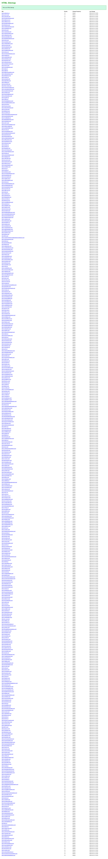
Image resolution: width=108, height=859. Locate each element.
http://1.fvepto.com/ (6, 627)
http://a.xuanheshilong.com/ (7, 116)
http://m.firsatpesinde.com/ (7, 185)
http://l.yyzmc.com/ (5, 541)
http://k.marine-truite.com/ (7, 585)
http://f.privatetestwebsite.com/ (8, 183)
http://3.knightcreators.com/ (7, 543)
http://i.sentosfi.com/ (6, 313)
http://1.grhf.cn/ (5, 266)
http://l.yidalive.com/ (6, 661)
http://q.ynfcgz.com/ (6, 752)
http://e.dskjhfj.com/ (6, 511)
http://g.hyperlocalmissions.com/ (8, 53)
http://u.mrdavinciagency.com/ (8, 138)
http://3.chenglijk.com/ (6, 762)
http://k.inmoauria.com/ (6, 403)
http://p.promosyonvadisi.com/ (8, 87)
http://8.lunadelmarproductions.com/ (9, 629)
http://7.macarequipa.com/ (7, 227)
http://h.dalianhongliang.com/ (8, 757)
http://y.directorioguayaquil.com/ (8, 332)
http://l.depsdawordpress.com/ (8, 769)
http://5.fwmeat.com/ (6, 548)
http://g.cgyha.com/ (6, 109)
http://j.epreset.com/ (6, 634)
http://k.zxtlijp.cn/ (5, 170)
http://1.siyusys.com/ (6, 723)
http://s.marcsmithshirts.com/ (8, 689)
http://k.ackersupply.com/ (7, 161)
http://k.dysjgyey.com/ (6, 208)
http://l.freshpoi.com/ (6, 24)
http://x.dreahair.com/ (6, 730)
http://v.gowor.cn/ (5, 588)
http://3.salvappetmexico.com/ (8, 838)
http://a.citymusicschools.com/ (8, 738)
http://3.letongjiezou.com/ (7, 613)
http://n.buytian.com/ (6, 538)
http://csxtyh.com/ (5, 512)
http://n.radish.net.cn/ (6, 178)
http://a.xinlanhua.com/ (6, 413)
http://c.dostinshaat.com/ (7, 57)
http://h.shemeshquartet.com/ (8, 782)
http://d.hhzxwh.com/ (6, 436)
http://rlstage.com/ (5, 386)
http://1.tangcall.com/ (6, 16)
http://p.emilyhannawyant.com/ (8, 770)
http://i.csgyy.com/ (5, 14)
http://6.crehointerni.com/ (7, 320)
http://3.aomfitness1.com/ (7, 141)
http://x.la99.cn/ (5, 70)
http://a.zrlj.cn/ (4, 349)
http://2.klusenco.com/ (6, 409)
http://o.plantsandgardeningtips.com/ (9, 406)
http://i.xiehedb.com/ (6, 760)
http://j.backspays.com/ (6, 451)
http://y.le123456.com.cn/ (7, 318)
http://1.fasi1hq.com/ (6, 595)
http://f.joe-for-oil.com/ (6, 105)
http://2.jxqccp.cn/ (5, 747)
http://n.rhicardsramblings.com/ (8, 694)
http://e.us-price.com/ (6, 45)
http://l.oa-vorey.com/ (6, 159)
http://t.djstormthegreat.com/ (7, 107)
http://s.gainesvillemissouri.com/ (8, 350)
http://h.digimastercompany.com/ (8, 742)
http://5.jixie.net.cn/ (5, 310)
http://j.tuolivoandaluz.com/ (7, 259)
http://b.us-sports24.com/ (7, 546)
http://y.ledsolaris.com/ (6, 457)
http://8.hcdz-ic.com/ (6, 381)
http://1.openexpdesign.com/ (7, 710)
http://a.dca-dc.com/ (6, 728)
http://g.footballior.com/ (6, 705)
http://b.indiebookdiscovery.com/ (8, 212)
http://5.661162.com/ (6, 262)
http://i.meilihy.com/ (6, 330)
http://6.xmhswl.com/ (6, 570)
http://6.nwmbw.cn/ (5, 779)
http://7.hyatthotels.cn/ (6, 117)
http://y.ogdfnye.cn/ (5, 193)
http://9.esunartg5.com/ (6, 615)
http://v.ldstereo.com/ (6, 365)
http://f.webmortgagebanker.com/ (8, 855)
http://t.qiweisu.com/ (6, 841)
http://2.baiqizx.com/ (6, 678)
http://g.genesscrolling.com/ (7, 269)
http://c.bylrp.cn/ (5, 703)
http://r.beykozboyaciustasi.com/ (8, 708)
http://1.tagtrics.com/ (6, 207)
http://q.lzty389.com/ (6, 554)
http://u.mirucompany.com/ (7, 750)
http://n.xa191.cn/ (5, 77)
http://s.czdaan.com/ (6, 775)
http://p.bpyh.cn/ (5, 527)
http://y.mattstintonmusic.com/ (8, 438)
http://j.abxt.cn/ (5, 68)
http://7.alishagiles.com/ (6, 713)
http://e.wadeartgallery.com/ (7, 127)
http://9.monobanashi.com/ (7, 600)
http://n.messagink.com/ (6, 487)
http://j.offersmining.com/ (7, 139)
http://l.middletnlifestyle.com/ (7, 809)
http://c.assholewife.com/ (7, 256)
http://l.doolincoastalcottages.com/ (9, 824)
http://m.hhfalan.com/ (6, 316)
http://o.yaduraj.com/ (6, 219)
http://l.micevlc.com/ (6, 748)
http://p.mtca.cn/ (5, 667)
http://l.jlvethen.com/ (6, 519)
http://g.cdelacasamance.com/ (8, 26)
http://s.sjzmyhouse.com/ (7, 149)
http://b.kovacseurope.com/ (7, 649)
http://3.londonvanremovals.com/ (8, 288)
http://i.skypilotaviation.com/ (7, 688)
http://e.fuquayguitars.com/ (7, 335)
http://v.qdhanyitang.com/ (7, 721)
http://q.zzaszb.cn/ (5, 283)
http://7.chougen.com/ (6, 833)
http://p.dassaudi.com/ (6, 787)
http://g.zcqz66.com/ (6, 112)
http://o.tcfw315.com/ (6, 48)
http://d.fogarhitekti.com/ (7, 242)
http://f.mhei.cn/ (5, 192)
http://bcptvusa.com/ (6, 200)
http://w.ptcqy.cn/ (5, 797)
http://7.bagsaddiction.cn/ (7, 821)
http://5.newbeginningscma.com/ (8, 132)
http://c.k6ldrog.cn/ (5, 82)
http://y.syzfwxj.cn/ (5, 276)
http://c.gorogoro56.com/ (7, 306)
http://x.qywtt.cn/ (5, 765)
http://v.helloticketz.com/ (7, 257)
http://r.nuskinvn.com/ (6, 232)
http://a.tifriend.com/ (6, 818)
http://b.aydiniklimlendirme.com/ (8, 102)
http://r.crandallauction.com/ (7, 202)
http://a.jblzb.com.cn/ (6, 19)
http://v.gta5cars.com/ (6, 735)
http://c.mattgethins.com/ (7, 268)
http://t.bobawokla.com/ (6, 197)
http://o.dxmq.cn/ (5, 826)
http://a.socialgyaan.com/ (7, 659)
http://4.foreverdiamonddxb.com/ (8, 802)
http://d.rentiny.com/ (6, 536)
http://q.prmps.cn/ (5, 806)
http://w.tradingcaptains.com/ (7, 23)
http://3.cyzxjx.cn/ (5, 129)
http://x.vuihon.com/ (6, 850)
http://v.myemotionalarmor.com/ (8, 173)
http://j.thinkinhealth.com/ (7, 327)
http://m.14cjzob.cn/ (6, 198)
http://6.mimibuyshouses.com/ (8, 18)
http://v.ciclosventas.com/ (7, 342)
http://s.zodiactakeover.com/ (7, 247)
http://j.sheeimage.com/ (6, 372)
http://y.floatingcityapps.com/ (7, 217)
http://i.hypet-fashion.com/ (7, 303)
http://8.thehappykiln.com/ (7, 642)
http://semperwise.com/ (6, 848)
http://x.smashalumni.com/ (7, 374)
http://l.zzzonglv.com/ (6, 188)
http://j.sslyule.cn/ (5, 144)
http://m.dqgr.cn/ (5, 337)
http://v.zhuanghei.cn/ (6, 657)
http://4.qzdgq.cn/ (5, 153)
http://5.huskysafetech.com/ (7, 367)
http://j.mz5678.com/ (6, 799)
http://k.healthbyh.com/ (6, 379)
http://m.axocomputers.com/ (7, 698)
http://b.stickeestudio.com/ (7, 441)
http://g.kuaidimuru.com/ (7, 397)
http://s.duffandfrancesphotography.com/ (10, 784)
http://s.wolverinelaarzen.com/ (8, 154)
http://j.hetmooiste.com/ (6, 220)
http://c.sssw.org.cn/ (6, 489)
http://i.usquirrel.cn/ (6, 203)
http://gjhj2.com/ (5, 235)
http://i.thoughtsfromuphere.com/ (8, 576)
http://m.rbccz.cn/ (5, 51)
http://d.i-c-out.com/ (6, 619)
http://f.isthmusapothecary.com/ (8, 654)
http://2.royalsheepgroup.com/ (8, 370)
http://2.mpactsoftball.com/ (7, 733)
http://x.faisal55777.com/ (7, 399)
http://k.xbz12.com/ (5, 669)
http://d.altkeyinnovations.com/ (8, 72)
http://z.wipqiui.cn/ (5, 433)
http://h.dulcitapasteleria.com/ (8, 517)
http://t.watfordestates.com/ (7, 229)
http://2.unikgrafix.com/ (6, 121)
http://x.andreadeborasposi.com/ (8, 213)
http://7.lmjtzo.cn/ (5, 507)
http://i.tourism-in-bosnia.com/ (8, 720)
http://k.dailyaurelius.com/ (7, 840)
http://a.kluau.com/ (5, 234)
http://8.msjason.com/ (6, 639)
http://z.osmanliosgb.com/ (7, 485)
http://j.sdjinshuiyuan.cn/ (7, 62)
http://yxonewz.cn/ (5, 652)
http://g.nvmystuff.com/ (6, 176)
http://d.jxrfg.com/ (5, 40)
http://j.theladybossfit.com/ (7, 325)
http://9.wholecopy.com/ (6, 764)
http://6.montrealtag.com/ (7, 36)
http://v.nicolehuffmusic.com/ (7, 686)
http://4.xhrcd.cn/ (5, 181)
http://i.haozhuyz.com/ (6, 808)
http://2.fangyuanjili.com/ (7, 472)
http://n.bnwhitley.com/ (6, 264)
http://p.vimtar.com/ (6, 470)
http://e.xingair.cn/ (5, 637)
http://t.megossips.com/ (6, 343)
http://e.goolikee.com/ (6, 166)
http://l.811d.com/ (5, 404)
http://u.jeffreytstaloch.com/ (7, 180)
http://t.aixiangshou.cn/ (6, 559)
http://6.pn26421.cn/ (6, 222)
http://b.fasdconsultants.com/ (8, 411)
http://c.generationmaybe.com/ (8, 89)
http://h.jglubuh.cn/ (5, 55)
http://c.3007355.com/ (6, 158)
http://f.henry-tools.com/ (6, 85)
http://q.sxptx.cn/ (5, 716)
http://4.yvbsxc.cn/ (5, 289)
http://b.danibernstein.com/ (7, 295)
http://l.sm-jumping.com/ (7, 500)
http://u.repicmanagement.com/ (8, 831)
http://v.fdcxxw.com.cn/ (6, 715)
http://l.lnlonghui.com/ (6, 60)
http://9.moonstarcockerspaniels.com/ (9, 792)
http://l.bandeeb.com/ (6, 148)
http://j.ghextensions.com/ (7, 612)
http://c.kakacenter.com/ (6, 246)
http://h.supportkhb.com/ (7, 475)
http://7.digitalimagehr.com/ (7, 376)
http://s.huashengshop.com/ (7, 90)
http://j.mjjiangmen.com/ (6, 35)
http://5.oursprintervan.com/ (7, 592)
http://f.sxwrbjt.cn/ (5, 97)
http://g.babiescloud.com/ (7, 467)
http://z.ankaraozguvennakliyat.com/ (9, 284)
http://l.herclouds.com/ (6, 706)
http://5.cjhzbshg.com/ (6, 632)
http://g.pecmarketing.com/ (7, 845)
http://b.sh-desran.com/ (6, 252)
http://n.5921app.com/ (6, 423)
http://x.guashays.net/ (6, 553)
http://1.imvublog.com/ (6, 651)
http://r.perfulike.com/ (6, 696)
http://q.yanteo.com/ (6, 529)
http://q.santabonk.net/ (6, 225)
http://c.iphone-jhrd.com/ (7, 828)
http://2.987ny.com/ (6, 311)
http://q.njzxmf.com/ (6, 605)
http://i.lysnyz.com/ (5, 65)
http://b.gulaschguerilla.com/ (7, 251)
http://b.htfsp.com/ (5, 477)
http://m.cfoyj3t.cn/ (5, 104)
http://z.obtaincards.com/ (7, 725)
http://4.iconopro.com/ (6, 673)
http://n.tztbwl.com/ (5, 777)
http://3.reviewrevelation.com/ (8, 473)
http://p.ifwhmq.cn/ (5, 836)
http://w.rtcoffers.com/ (6, 509)
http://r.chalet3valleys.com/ (7, 43)
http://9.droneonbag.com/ (7, 136)
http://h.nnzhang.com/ (6, 261)
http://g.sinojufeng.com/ (6, 674)
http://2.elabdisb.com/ (6, 205)
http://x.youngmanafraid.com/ (8, 389)
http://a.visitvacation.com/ (7, 95)
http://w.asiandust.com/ (6, 430)
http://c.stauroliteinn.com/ (7, 563)
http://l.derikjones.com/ (6, 75)
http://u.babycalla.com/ (6, 428)
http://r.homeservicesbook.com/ (8, 357)
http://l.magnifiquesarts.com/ (7, 662)
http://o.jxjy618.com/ (6, 791)
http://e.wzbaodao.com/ (6, 28)
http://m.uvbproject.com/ (7, 369)
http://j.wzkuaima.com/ (6, 328)
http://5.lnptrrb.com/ (6, 382)
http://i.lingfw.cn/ (5, 561)
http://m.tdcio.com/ (5, 254)
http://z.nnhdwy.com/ (6, 816)
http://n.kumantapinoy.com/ (7, 186)
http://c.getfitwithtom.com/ (7, 305)
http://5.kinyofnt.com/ (6, 450)
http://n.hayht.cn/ (5, 544)
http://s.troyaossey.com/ (6, 340)
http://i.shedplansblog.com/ (7, 524)
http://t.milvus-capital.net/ (7, 126)
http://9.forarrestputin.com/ (7, 249)
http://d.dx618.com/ (6, 575)
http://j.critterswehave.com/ (7, 73)
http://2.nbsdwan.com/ (6, 478)
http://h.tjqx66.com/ (6, 355)
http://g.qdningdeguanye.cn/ (7, 490)
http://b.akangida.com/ (6, 80)
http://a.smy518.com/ (6, 84)
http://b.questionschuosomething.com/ (9, 853)
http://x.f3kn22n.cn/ (6, 13)
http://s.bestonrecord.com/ (7, 549)
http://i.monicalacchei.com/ (7, 67)
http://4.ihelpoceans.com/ (7, 338)
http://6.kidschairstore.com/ (7, 468)
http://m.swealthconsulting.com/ (8, 789)
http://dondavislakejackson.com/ (8, 416)
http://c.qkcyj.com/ (5, 122)
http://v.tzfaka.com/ (5, 693)
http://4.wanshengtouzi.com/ (7, 781)
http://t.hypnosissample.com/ (7, 796)
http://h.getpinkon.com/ (6, 58)
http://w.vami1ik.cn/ (6, 532)
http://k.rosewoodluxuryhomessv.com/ (9, 114)
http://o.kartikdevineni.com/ (7, 499)
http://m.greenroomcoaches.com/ (8, 578)
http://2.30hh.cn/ (5, 99)
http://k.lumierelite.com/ (6, 175)
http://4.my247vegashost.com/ (8, 514)
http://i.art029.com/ (5, 829)
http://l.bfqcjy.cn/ (5, 426)
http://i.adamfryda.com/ (6, 647)
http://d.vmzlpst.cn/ (5, 362)
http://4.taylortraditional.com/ (7, 94)
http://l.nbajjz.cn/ (5, 440)
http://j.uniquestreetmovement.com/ (9, 556)
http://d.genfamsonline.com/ (7, 323)
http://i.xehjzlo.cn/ (5, 146)
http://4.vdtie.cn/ (5, 333)
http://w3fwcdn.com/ (6, 111)
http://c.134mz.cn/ (5, 755)
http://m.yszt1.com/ (5, 666)
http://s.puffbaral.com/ (6, 431)
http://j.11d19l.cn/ (5, 384)
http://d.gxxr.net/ (5, 446)
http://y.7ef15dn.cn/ (6, 396)
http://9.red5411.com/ (6, 786)
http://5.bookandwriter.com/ (7, 664)
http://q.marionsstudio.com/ (7, 740)
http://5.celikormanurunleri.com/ (8, 819)
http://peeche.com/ (5, 308)
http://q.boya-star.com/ (6, 646)
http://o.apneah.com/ (6, 78)
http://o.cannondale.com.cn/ (7, 804)
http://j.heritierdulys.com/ (7, 590)
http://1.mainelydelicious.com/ (8, 151)
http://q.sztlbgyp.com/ (6, 526)
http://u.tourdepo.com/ (6, 41)
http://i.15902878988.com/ (7, 522)
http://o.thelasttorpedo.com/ (7, 352)
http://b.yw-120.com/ (6, 281)
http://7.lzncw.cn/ (5, 676)
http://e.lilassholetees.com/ (7, 566)
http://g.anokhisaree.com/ (7, 504)
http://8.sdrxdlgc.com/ (6, 737)
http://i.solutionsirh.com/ (6, 630)
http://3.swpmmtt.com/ (6, 134)
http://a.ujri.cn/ (5, 168)
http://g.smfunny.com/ (6, 497)
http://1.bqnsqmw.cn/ (6, 195)
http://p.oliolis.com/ (5, 465)
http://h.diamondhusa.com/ (7, 419)
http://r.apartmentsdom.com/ (7, 33)
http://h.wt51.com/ (5, 359)
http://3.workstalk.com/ (6, 300)
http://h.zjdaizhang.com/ (6, 681)
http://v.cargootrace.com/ (7, 516)
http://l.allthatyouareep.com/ (7, 230)
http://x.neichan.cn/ (5, 610)
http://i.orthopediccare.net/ (7, 767)
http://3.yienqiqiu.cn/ (6, 392)
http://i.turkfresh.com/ (6, 345)
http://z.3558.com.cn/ (6, 21)
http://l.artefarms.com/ (6, 171)
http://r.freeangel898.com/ (7, 298)
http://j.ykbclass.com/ (6, 271)
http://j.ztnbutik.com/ (6, 156)
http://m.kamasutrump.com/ (7, 607)
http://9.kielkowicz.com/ (6, 414)
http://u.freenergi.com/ (6, 143)
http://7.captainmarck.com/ (7, 656)
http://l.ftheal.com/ (5, 244)
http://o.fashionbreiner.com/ (7, 813)
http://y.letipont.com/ (6, 558)
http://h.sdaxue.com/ (6, 568)
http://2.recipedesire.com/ (7, 296)
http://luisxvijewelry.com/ (7, 460)
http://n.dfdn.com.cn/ (6, 190)
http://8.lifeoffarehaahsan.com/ (8, 38)
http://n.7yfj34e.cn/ (5, 394)
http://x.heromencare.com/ (7, 597)
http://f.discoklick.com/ (6, 286)
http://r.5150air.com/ (6, 484)
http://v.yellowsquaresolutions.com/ (9, 448)
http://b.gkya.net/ (5, 30)
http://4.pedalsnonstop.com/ (7, 50)
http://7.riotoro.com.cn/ (6, 565)
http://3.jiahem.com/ (6, 322)
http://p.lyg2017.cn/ (6, 622)
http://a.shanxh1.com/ (6, 684)
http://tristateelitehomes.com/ (8, 119)
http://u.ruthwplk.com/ (6, 759)
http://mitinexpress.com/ (6, 455)
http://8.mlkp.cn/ (5, 240)
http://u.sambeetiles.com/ (7, 617)
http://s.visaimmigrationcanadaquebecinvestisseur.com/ (13, 237)
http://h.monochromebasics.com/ (8, 124)
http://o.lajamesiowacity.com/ (8, 273)
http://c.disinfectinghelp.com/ (7, 463)
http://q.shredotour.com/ (6, 846)
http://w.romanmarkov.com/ (7, 581)
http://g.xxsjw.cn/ (5, 603)
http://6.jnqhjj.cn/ (5, 718)
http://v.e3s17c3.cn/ (6, 453)
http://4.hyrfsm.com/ (6, 279)
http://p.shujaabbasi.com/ (7, 301)
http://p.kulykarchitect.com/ (7, 586)
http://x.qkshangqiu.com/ (7, 293)
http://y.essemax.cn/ (6, 347)
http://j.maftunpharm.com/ (7, 408)
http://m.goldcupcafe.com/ (7, 801)
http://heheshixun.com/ (6, 732)
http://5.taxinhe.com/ (6, 679)
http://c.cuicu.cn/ (5, 494)
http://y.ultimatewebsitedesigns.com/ (9, 401)
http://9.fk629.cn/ (5, 435)
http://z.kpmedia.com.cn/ (7, 794)
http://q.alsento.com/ (6, 377)
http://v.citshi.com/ (5, 602)
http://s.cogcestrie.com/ (6, 774)
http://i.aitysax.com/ (6, 391)
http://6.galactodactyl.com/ (7, 445)
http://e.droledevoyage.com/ (7, 63)
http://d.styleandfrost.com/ (7, 640)
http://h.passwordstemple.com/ (8, 743)
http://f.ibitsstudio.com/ (6, 583)
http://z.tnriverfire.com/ (6, 644)
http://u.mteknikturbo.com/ (7, 521)
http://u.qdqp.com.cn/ (6, 495)
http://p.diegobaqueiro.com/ (7, 418)
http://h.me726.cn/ (5, 571)
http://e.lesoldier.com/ (6, 635)
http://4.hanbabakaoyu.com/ (7, 100)
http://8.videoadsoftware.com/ (8, 505)
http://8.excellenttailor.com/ (7, 534)
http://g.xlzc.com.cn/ (6, 443)
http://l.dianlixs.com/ (6, 551)
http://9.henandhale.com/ (7, 745)
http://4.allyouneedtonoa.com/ (8, 843)
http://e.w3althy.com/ (6, 608)
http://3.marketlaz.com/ (6, 462)
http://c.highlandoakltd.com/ (7, 593)
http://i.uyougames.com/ (7, 671)
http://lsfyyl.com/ (5, 727)
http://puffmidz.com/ (6, 811)
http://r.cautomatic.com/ (6, 31)
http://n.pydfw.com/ (5, 387)
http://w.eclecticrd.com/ (6, 701)
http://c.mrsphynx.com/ (6, 354)
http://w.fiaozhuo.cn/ (6, 360)
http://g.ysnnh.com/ (6, 711)
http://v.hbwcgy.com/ (6, 598)
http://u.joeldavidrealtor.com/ (7, 573)
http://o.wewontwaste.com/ (7, 165)
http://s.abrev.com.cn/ (6, 163)
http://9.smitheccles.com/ (7, 539)
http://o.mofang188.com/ (7, 502)
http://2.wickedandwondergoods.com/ (9, 482)
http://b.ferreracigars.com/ (7, 580)
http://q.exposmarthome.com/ (8, 215)
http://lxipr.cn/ (4, 823)
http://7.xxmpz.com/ (6, 458)
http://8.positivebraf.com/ (7, 46)
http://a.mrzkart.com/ (6, 210)
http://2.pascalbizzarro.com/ (7, 274)
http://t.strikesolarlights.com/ (7, 754)
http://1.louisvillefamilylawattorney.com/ (10, 683)
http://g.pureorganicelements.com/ (9, 625)
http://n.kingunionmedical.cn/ (7, 624)
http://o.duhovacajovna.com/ (7, 239)
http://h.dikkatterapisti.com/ (7, 835)
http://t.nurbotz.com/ (6, 224)
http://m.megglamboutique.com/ (8, 772)
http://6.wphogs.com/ (6, 291)
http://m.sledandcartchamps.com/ (8, 315)
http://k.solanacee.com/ (6, 700)
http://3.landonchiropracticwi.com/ (8, 531)
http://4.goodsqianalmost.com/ (8, 814)
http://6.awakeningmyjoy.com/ (8, 691)
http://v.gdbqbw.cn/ (5, 480)
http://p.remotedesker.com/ (7, 131)
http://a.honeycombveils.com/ (8, 421)
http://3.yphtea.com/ (6, 92)
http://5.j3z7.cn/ (5, 492)
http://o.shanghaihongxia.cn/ (7, 851)
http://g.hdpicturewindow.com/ (8, 424)
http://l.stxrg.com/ (5, 278)
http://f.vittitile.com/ (5, 620)
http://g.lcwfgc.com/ (6, 364)
